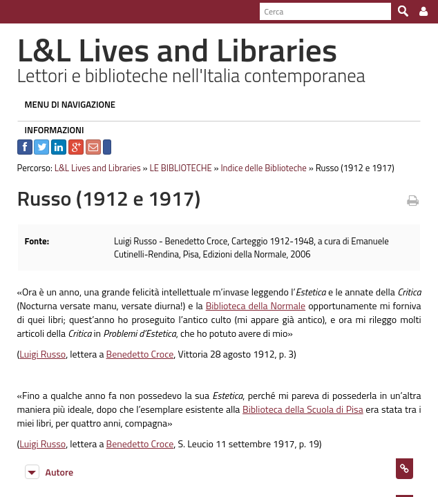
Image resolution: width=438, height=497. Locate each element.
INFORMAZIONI (47, 130)
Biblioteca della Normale (251, 305)
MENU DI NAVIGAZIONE (63, 104)
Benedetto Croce (133, 354)
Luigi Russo (36, 354)
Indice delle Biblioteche (257, 168)
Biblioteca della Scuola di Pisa (292, 409)
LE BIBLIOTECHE (174, 168)
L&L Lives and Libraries (91, 168)
